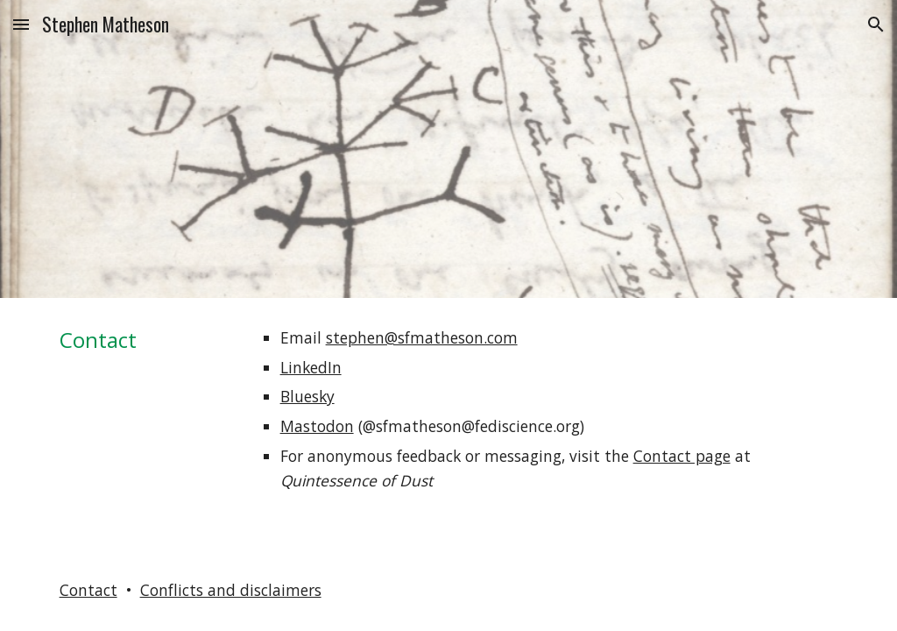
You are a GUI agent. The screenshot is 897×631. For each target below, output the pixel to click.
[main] (144, 339)
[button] (21, 24)
